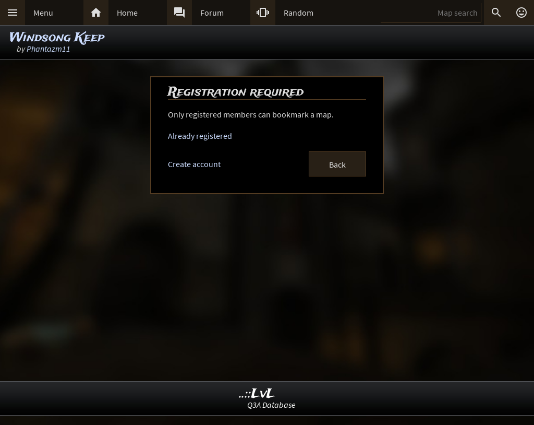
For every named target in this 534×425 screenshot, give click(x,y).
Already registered (200, 136)
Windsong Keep (56, 38)
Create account (194, 164)
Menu (43, 12)
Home (127, 12)
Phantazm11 (48, 48)
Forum (212, 12)
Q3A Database (271, 404)
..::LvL (257, 394)
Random (298, 12)
